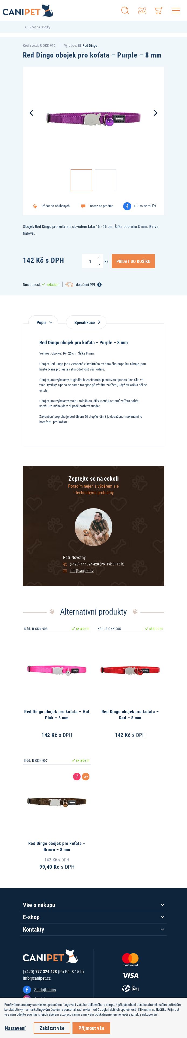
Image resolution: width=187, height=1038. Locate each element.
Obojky (45, 27)
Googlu (103, 1009)
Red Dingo (90, 45)
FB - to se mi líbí (145, 205)
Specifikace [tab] (86, 322)
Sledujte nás (45, 989)
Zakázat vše (52, 1027)
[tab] (43, 319)
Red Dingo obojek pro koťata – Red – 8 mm (130, 714)
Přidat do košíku (133, 261)
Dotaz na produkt (101, 205)
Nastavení (15, 1027)
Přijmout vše (91, 1027)
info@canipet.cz (82, 570)
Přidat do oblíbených (56, 205)
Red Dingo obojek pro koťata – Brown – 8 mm (57, 846)
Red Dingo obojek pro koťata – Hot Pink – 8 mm (56, 714)
